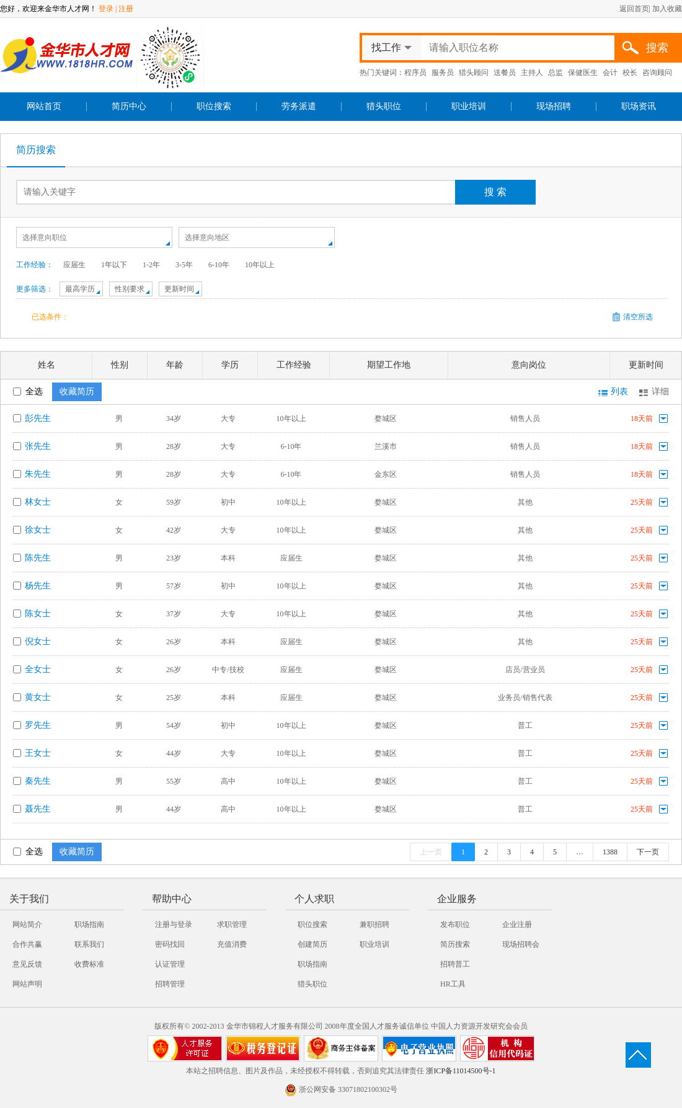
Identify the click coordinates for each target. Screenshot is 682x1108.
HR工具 (453, 984)
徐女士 (38, 529)
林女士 (38, 502)
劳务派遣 (298, 106)
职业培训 (468, 106)
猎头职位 (383, 106)
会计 (610, 72)
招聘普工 (455, 964)
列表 (619, 391)
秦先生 (38, 781)
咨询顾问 (657, 72)
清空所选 (638, 316)
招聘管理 (170, 984)
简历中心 (129, 106)
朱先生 (38, 474)
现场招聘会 (520, 944)
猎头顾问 (474, 72)
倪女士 (38, 641)
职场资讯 (638, 106)
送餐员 (505, 72)
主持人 (532, 72)
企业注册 (517, 924)
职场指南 (89, 924)
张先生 (38, 446)
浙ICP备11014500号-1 (460, 1070)
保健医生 (583, 72)
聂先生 (38, 808)
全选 (28, 391)
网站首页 (44, 106)
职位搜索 (214, 106)
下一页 (648, 852)
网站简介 (27, 924)
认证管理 (170, 964)
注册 (125, 8)
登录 (106, 8)
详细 (660, 391)
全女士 (38, 669)
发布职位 (455, 924)
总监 (555, 72)
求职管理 (232, 924)
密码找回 (170, 944)
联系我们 (89, 944)
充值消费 (232, 944)
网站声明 (27, 984)
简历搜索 (36, 149)
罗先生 (38, 725)
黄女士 (38, 697)
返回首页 (634, 8)
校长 (629, 72)
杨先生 (38, 585)
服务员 (443, 72)
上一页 (431, 852)
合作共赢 (27, 944)
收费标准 (89, 964)
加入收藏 (667, 8)
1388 (610, 852)
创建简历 (312, 944)
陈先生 (38, 557)
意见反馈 (27, 964)
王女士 (38, 753)
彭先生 (38, 418)
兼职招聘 (374, 924)
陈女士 (38, 613)
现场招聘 (553, 106)
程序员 (415, 72)
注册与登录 (173, 924)
